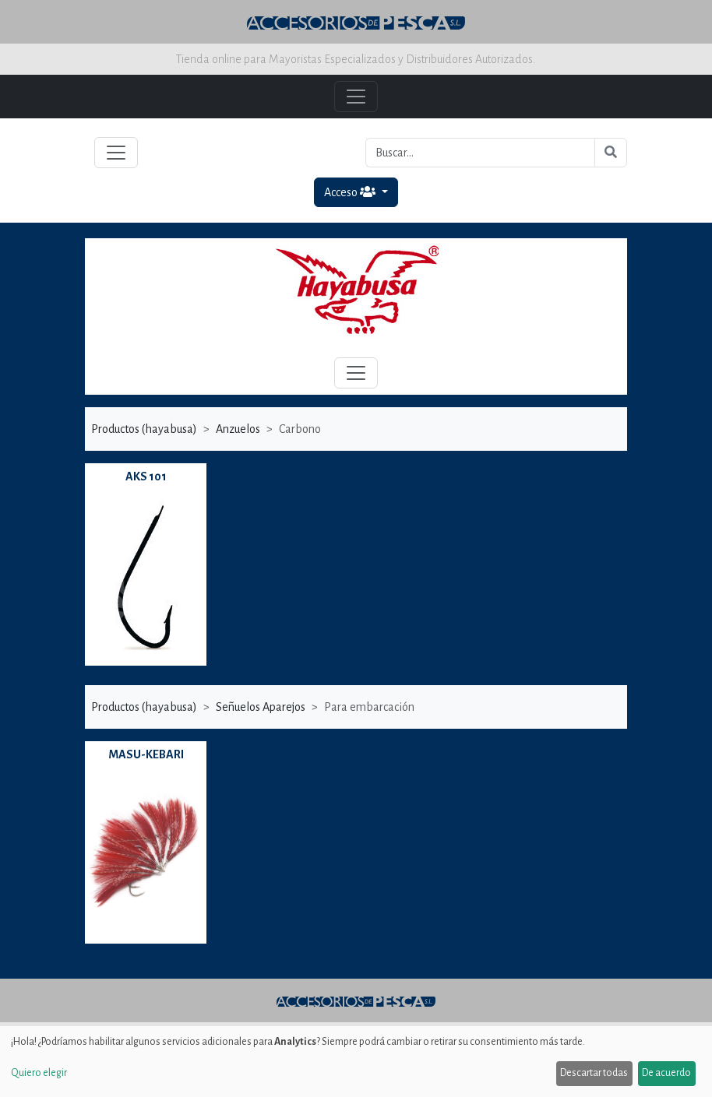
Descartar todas (594, 1072)
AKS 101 (146, 476)
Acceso (351, 192)
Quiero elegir (39, 1072)
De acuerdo (666, 1072)
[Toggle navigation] (116, 152)
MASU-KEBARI (146, 754)
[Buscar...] (480, 152)
